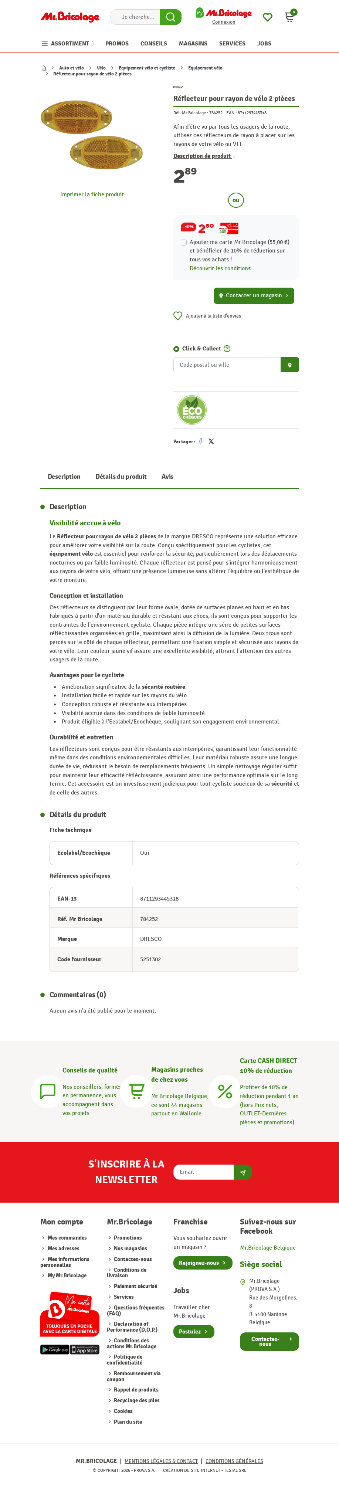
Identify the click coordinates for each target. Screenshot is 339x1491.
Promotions (127, 1237)
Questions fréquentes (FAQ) (136, 1310)
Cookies (123, 1411)
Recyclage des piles (136, 1400)
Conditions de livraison (126, 1273)
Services (123, 1297)
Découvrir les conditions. (221, 268)
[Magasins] (136, 1090)
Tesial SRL (235, 1470)
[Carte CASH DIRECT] (225, 1090)
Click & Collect (201, 348)
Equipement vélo (205, 68)
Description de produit (204, 156)
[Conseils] (47, 1090)
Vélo (101, 68)
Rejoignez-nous (199, 1263)
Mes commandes (67, 1237)
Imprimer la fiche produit (92, 194)
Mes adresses (63, 1248)
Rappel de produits (136, 1389)
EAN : (231, 112)
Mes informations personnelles (64, 1262)
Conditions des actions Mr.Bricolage (131, 1343)
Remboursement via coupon (134, 1376)
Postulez (190, 1331)
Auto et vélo (71, 68)
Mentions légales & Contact (161, 1461)
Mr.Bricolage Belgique (268, 1247)
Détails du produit (121, 476)
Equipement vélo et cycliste (147, 68)
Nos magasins (130, 1248)
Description (64, 476)
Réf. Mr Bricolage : (190, 112)
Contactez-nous (132, 1259)
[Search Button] (171, 17)
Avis (167, 476)
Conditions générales (234, 1461)
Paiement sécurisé (135, 1286)
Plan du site (127, 1422)
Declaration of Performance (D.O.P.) (132, 1327)
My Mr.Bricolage (67, 1275)
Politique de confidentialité (124, 1359)
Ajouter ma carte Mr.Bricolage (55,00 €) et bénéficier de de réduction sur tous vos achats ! (239, 251)
